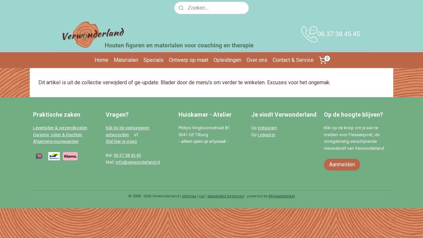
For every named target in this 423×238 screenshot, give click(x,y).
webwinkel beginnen (226, 196)
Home (101, 60)
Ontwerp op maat (188, 60)
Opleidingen (227, 60)
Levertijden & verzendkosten (60, 127)
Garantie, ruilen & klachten (57, 134)
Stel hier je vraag (121, 141)
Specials (153, 60)
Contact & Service (293, 60)
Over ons (257, 60)
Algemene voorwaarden (56, 141)
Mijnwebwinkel (282, 196)
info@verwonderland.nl (138, 162)
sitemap (189, 196)
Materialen (126, 60)
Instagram (267, 127)
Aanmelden (342, 164)
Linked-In (266, 134)
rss (202, 196)
